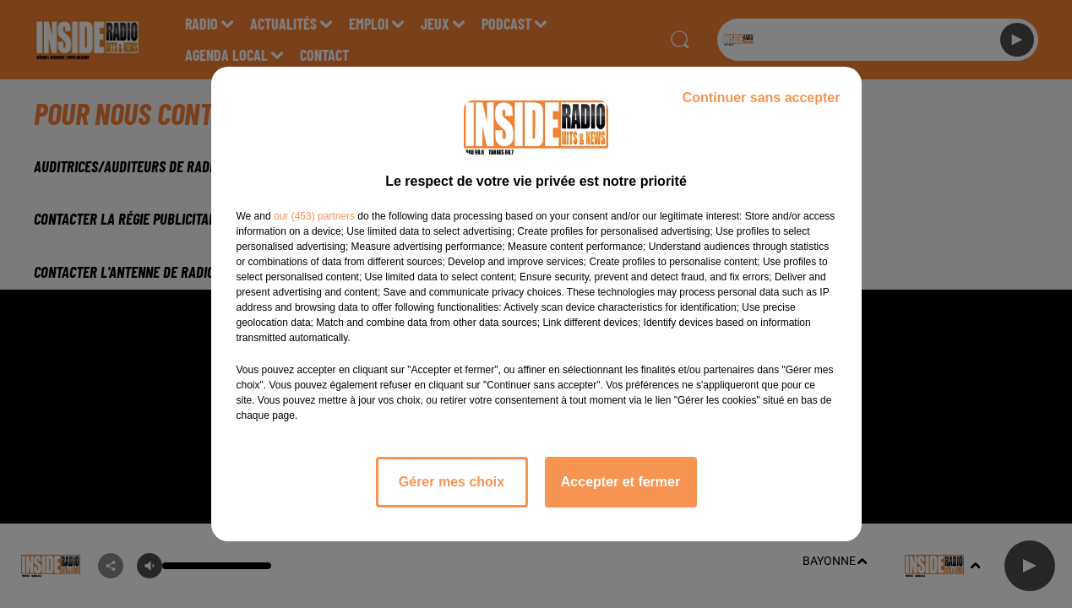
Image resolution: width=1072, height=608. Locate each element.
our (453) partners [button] (314, 216)
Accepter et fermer (620, 482)
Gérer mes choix (451, 482)
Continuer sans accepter (762, 97)
